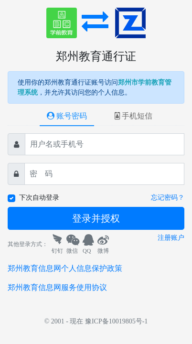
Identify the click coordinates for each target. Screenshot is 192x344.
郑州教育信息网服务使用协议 (57, 287)
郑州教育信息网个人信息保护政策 (65, 268)
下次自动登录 (39, 197)
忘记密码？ (167, 197)
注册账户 (171, 237)
